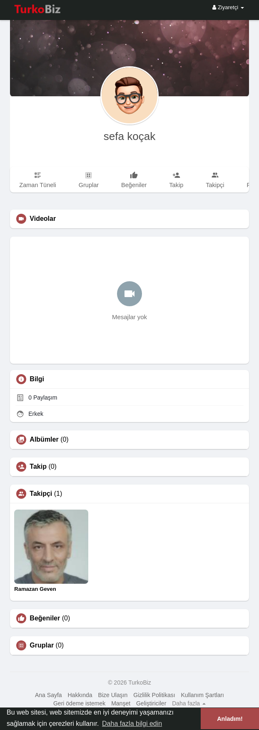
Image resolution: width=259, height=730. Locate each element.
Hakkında (80, 695)
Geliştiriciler (151, 703)
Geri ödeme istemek (79, 703)
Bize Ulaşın (113, 695)
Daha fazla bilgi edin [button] (132, 723)
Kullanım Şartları (202, 695)
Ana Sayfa (48, 695)
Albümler (44, 439)
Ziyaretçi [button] (228, 7)
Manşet (120, 703)
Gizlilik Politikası (154, 695)
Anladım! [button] (230, 718)
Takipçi (41, 493)
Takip (38, 466)
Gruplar (42, 645)
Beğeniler (45, 618)
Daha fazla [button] (189, 703)
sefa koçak (129, 136)
